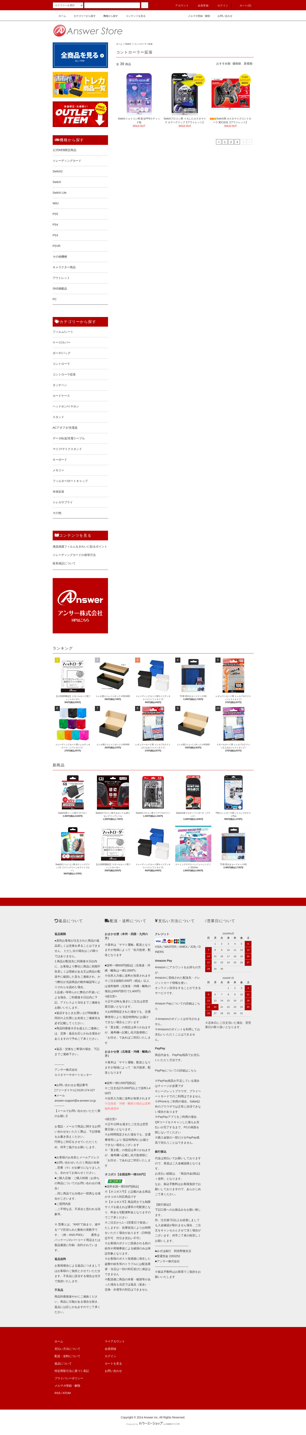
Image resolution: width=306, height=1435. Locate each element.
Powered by (153, 1424)
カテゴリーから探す (82, 16)
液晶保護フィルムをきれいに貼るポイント (80, 546)
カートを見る (113, 1363)
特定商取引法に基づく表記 (72, 1371)
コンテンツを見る (133, 16)
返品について (63, 1363)
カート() (243, 5)
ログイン (220, 5)
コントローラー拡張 (143, 44)
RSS (57, 1393)
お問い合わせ (222, 16)
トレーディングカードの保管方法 (74, 555)
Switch (128, 44)
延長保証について (64, 563)
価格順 (236, 63)
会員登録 (201, 5)
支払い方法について (67, 1348)
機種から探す (108, 16)
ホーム (60, 16)
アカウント (179, 5)
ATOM (67, 1393)
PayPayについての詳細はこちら (175, 1070)
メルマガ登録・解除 (196, 16)
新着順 (248, 63)
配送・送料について (67, 1356)
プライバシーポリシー (69, 1378)
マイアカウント (115, 1341)
